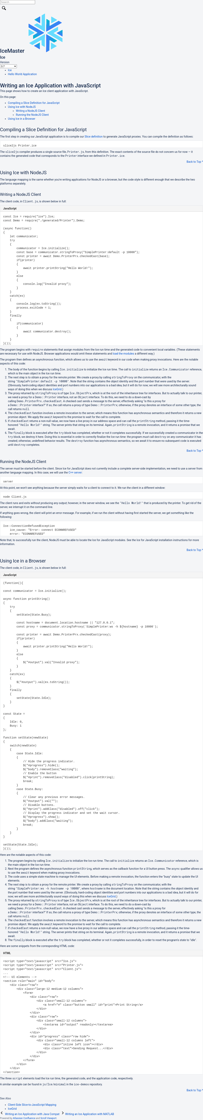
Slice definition (93, 136)
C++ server (75, 472)
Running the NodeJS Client (32, 114)
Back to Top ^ (195, 161)
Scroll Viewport (48, 1118)
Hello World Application (22, 74)
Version (4, 62)
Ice (10, 70)
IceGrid (57, 389)
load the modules (123, 353)
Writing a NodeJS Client (30, 110)
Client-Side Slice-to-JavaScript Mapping (32, 1104)
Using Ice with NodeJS (22, 106)
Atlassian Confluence (24, 1118)
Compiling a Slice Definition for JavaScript (33, 102)
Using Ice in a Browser (21, 118)
